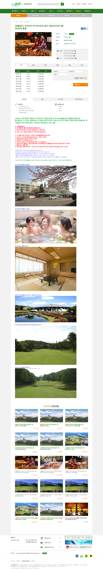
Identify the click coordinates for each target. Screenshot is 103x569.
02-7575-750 (15, 540)
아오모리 (19, 15)
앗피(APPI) (67, 15)
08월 (57, 65)
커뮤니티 (90, 4)
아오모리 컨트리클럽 (70, 53)
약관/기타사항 (78, 99)
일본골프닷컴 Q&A (49, 547)
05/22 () (18, 91)
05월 (21, 65)
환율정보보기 (47, 538)
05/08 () (18, 76)
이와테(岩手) (51, 15)
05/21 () (18, 88)
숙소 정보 (60, 99)
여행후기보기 (47, 542)
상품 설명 (24, 99)
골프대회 (69, 11)
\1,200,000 (41, 78)
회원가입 (79, 4)
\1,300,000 (41, 76)
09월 (69, 65)
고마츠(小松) (35, 15)
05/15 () (18, 83)
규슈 (51, 11)
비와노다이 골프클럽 (70, 50)
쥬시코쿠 (42, 11)
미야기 (84, 15)
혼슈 (33, 11)
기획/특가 (87, 11)
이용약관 (33, 561)
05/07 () (18, 73)
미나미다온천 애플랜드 (70, 58)
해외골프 (78, 11)
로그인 (73, 4)
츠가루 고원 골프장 (69, 55)
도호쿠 (24, 11)
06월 (33, 65)
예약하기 (77, 84)
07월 (45, 65)
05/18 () (18, 86)
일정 (42, 99)
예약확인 (84, 4)
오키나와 (60, 11)
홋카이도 (15, 11)
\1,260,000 (41, 73)
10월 (82, 65)
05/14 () (18, 81)
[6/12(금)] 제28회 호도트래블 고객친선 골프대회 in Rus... (28, 553)
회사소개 (13, 561)
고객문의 (18, 561)
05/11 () (18, 78)
